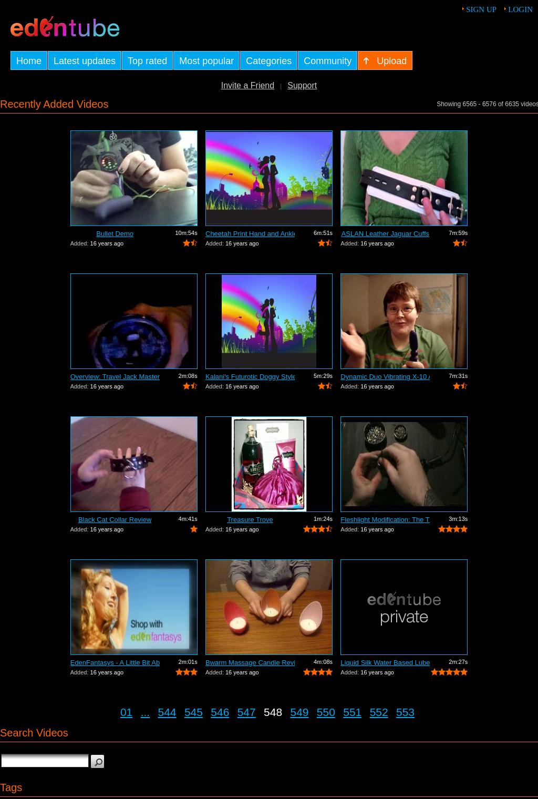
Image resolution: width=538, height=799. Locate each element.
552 (379, 712)
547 (246, 712)
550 (326, 712)
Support (302, 85)
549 (299, 712)
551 (352, 712)
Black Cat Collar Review (114, 520)
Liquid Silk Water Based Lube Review (385, 663)
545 (193, 712)
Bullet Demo (114, 234)
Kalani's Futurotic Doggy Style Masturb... (250, 377)
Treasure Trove (250, 520)
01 (126, 712)
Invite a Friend (247, 85)
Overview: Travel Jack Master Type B (115, 377)
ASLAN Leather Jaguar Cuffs (385, 234)
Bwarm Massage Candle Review (250, 663)
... (145, 712)
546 (220, 712)
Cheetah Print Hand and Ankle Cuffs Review (250, 234)
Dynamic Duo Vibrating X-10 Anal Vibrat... (385, 377)
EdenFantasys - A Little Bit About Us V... (115, 663)
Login (520, 9)
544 (167, 712)
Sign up (481, 9)
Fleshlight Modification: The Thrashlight (385, 520)
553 (405, 712)
